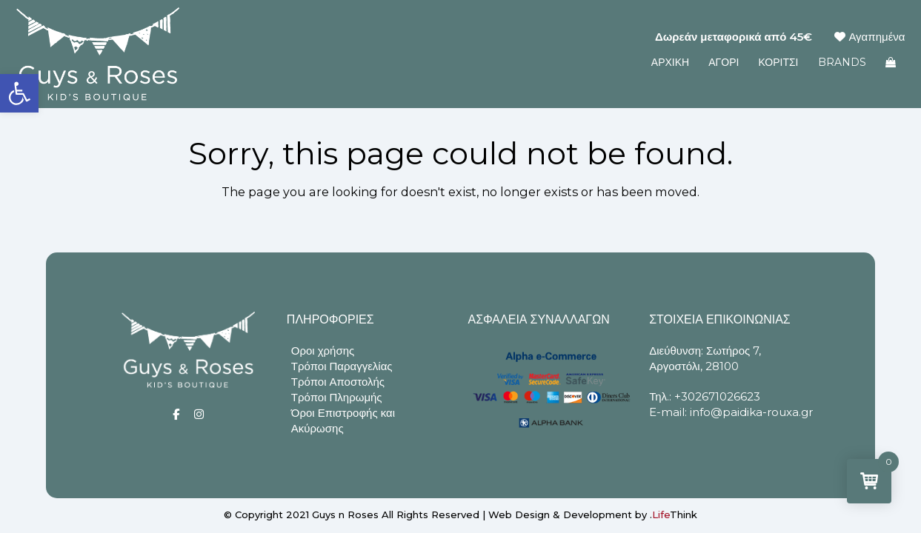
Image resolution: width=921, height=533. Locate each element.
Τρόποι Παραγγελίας (342, 366)
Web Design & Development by (592, 514)
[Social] (176, 414)
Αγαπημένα (869, 37)
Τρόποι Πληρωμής (336, 397)
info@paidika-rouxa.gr (751, 412)
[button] (19, 93)
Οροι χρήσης (322, 350)
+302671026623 (717, 396)
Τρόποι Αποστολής (338, 382)
